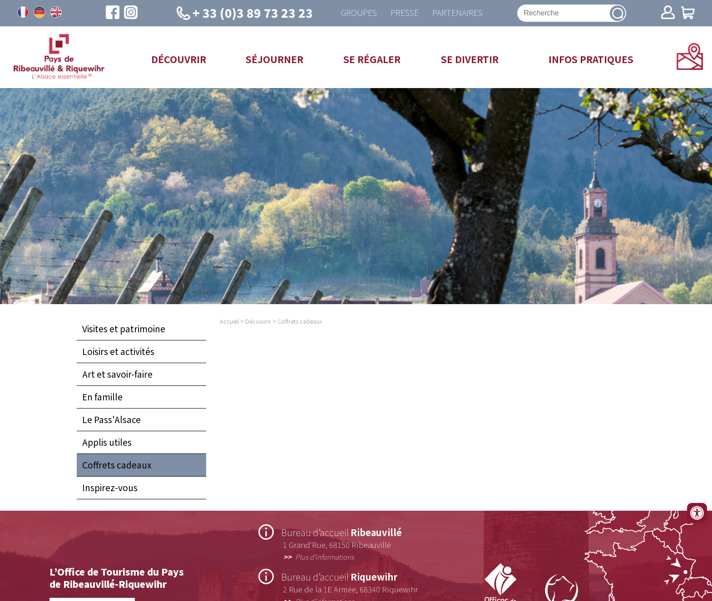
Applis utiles (107, 442)
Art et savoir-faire (117, 374)
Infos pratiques (591, 59)
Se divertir (470, 59)
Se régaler (371, 59)
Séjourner (274, 59)
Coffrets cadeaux (117, 464)
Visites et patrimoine (123, 328)
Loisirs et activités (118, 351)
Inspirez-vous (110, 487)
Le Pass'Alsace (111, 419)
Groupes (359, 13)
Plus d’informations (324, 557)
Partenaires (457, 13)
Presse (405, 13)
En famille (102, 396)
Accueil (229, 321)
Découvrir (178, 59)
